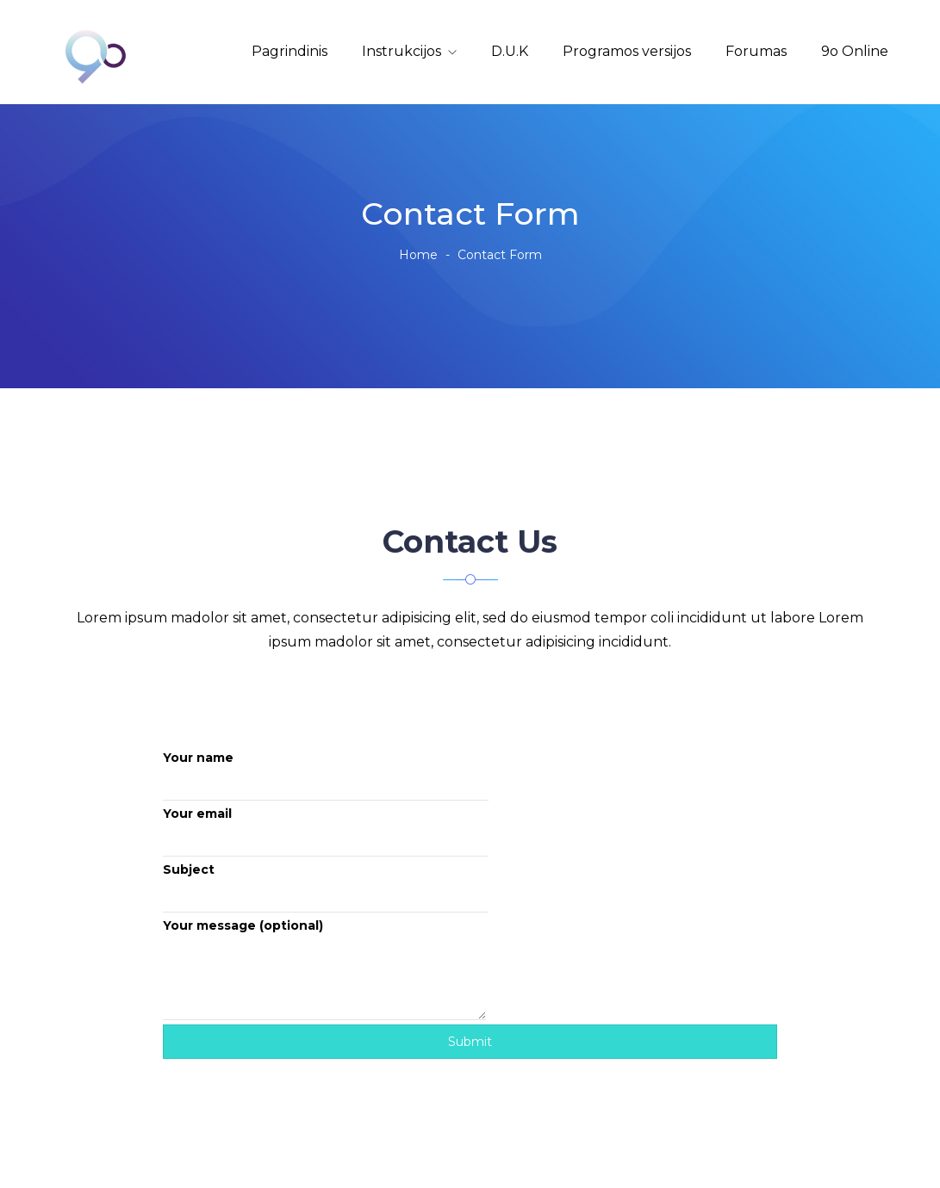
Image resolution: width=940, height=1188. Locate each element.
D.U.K (509, 51)
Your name (326, 775)
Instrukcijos (401, 51)
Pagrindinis (289, 51)
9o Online (854, 51)
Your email (326, 831)
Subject (326, 887)
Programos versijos (627, 51)
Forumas (756, 51)
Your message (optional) (324, 969)
